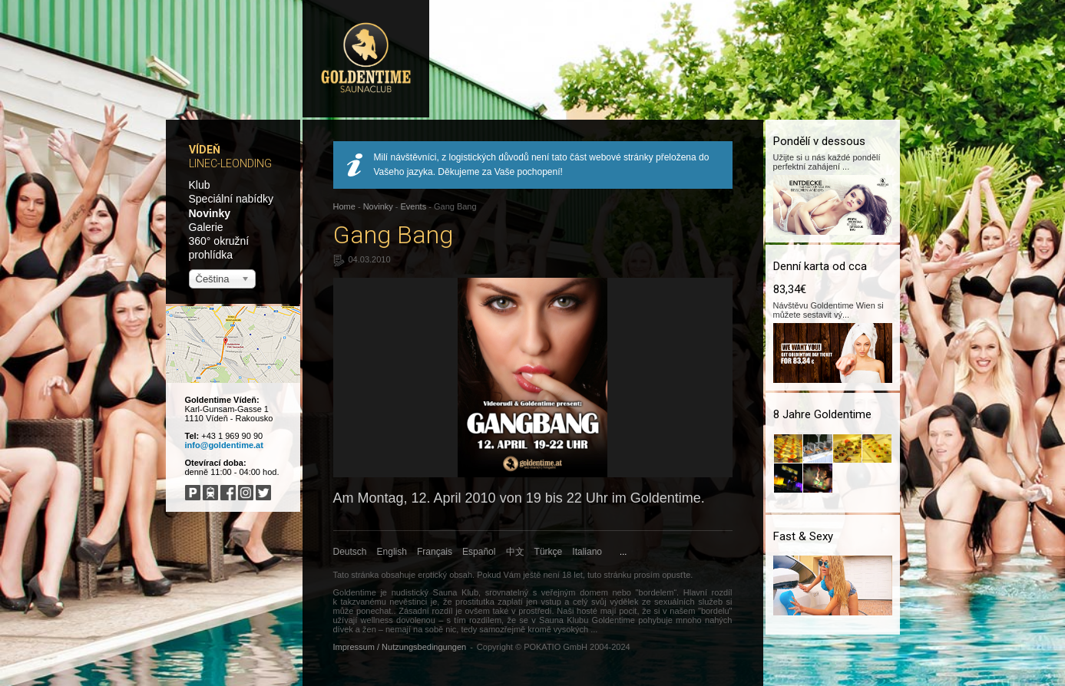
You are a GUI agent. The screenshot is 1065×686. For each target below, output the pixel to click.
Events (414, 206)
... (623, 551)
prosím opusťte (661, 574)
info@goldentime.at (224, 445)
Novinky (209, 213)
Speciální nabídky (231, 199)
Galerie (206, 227)
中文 (515, 551)
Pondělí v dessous (819, 141)
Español (478, 551)
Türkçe (548, 551)
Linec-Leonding (230, 163)
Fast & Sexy (803, 536)
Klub (199, 185)
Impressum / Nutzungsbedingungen (400, 646)
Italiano (587, 551)
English (392, 551)
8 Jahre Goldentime (822, 414)
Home (344, 206)
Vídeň (204, 149)
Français (434, 551)
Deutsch (350, 551)
